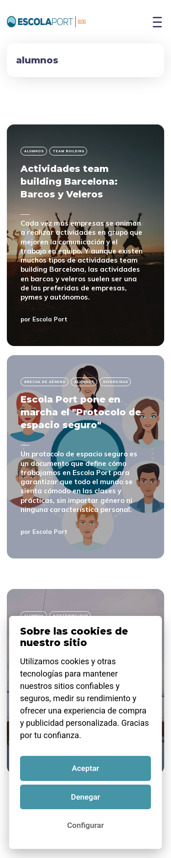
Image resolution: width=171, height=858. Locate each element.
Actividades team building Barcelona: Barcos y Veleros (69, 181)
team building (68, 151)
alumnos (34, 151)
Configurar (85, 825)
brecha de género (45, 382)
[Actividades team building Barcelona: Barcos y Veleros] (85, 235)
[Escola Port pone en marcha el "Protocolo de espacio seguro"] (85, 456)
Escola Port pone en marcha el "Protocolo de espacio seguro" (81, 412)
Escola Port (49, 319)
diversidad (115, 382)
